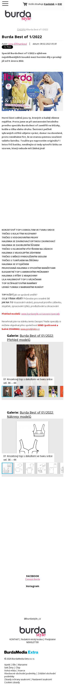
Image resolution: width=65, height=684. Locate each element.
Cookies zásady (12, 682)
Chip (18, 667)
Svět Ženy (9, 667)
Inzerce (21, 670)
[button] (60, 347)
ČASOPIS (21, 29)
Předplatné (50, 639)
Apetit (7, 664)
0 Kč (60, 4)
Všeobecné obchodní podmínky (20, 673)
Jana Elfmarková (17, 43)
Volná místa (10, 670)
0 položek (49, 4)
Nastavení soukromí (42, 679)
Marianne (22, 664)
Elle (14, 664)
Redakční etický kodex (32, 639)
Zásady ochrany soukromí (17, 679)
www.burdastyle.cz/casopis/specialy (40, 313)
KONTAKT (14, 639)
